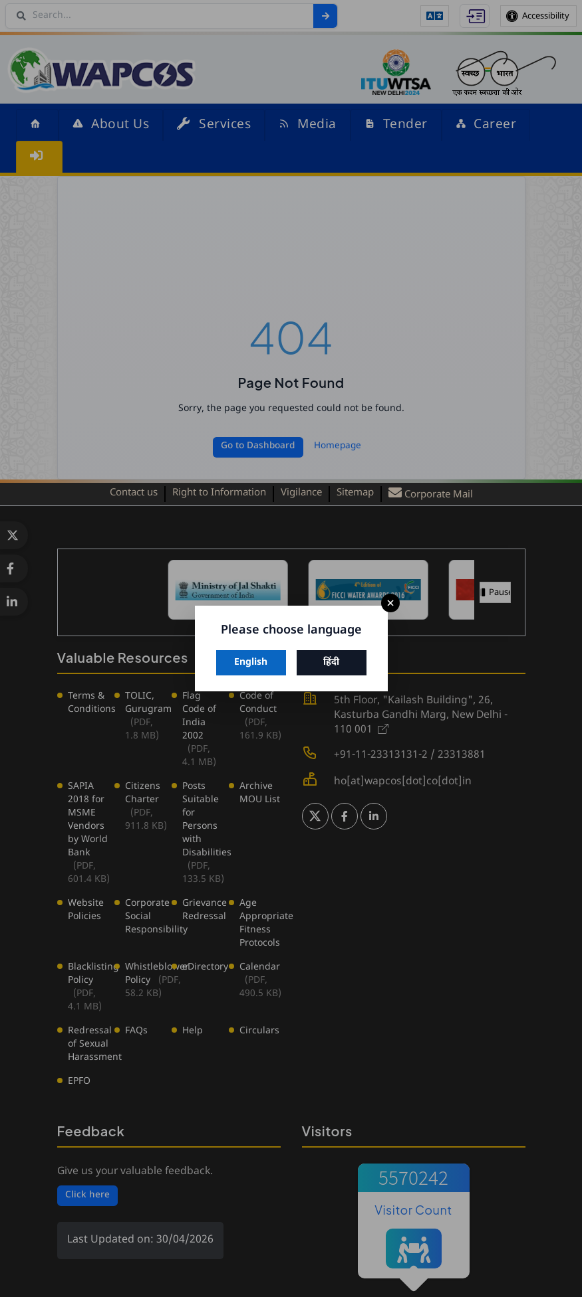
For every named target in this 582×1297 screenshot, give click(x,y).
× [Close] (390, 603)
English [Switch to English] (250, 662)
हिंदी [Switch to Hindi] (331, 662)
